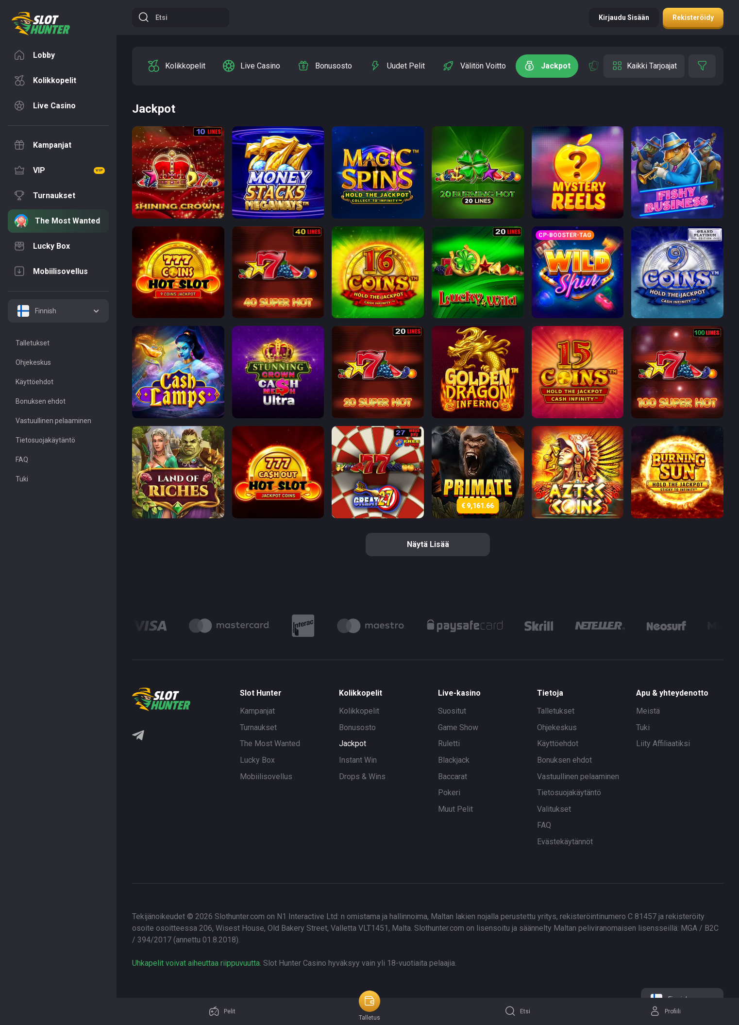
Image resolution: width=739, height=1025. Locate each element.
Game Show (458, 727)
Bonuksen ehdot (564, 760)
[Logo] (229, 625)
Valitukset (554, 809)
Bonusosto (357, 727)
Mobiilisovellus (266, 776)
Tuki (643, 727)
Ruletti (449, 743)
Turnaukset (258, 727)
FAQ (544, 825)
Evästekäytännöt (565, 841)
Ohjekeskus (557, 727)
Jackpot (352, 743)
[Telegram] (138, 736)
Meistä (648, 711)
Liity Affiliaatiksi (663, 743)
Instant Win (358, 760)
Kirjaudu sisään (624, 17)
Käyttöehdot (557, 743)
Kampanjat (257, 711)
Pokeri (449, 792)
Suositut (452, 711)
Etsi (153, 17)
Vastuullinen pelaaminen (578, 776)
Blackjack (454, 760)
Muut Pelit (455, 809)
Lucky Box (257, 760)
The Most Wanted (270, 743)
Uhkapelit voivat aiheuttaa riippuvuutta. (196, 963)
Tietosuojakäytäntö (569, 792)
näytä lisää (428, 544)
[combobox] (58, 311)
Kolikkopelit (359, 711)
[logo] (41, 24)
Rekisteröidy (693, 17)
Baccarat (452, 776)
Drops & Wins (362, 776)
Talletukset (555, 711)
